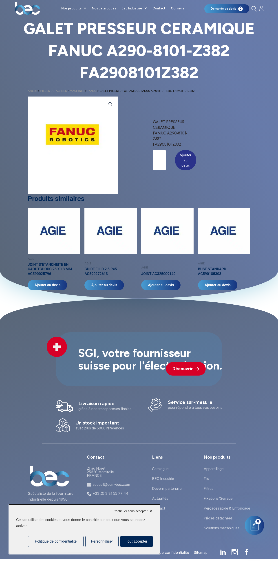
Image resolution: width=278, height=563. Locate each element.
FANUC (92, 90)
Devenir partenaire (167, 488)
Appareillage (214, 468)
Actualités (160, 498)
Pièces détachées (218, 518)
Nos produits (71, 8)
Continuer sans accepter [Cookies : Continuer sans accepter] (130, 511)
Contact (158, 8)
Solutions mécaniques (221, 528)
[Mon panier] (226, 8)
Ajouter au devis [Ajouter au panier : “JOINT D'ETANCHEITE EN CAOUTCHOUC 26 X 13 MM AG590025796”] (47, 285)
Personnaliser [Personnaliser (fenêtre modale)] (102, 541)
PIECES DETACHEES (53, 90)
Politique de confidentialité (166, 552)
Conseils (177, 8)
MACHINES (77, 90)
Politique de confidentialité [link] (56, 541)
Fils (206, 478)
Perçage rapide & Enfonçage (227, 508)
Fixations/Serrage (218, 498)
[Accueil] (27, 8)
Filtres (208, 488)
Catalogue (160, 468)
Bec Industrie (131, 8)
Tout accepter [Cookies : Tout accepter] (136, 541)
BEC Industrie (163, 478)
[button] (110, 104)
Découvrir (185, 368)
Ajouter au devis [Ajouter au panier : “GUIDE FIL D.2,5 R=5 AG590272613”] (104, 285)
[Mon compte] (261, 8)
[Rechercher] (254, 8)
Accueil (32, 90)
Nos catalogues (104, 8)
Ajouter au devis (186, 160)
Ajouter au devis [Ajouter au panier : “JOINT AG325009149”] (161, 285)
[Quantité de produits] (159, 160)
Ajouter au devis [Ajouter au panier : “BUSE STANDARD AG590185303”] (218, 285)
